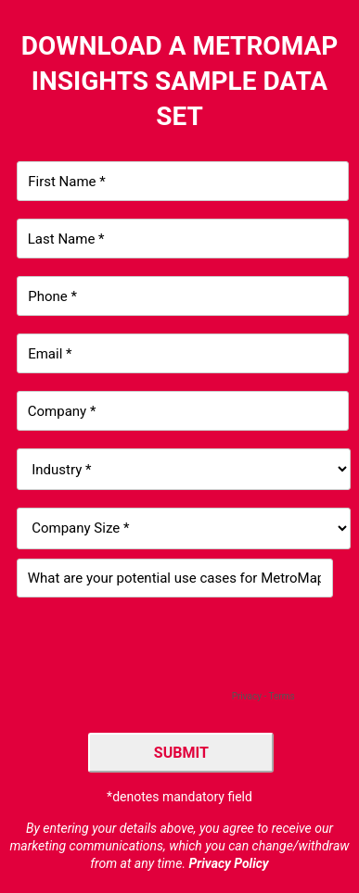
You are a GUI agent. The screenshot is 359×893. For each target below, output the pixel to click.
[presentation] (158, 651)
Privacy (247, 696)
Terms (281, 696)
